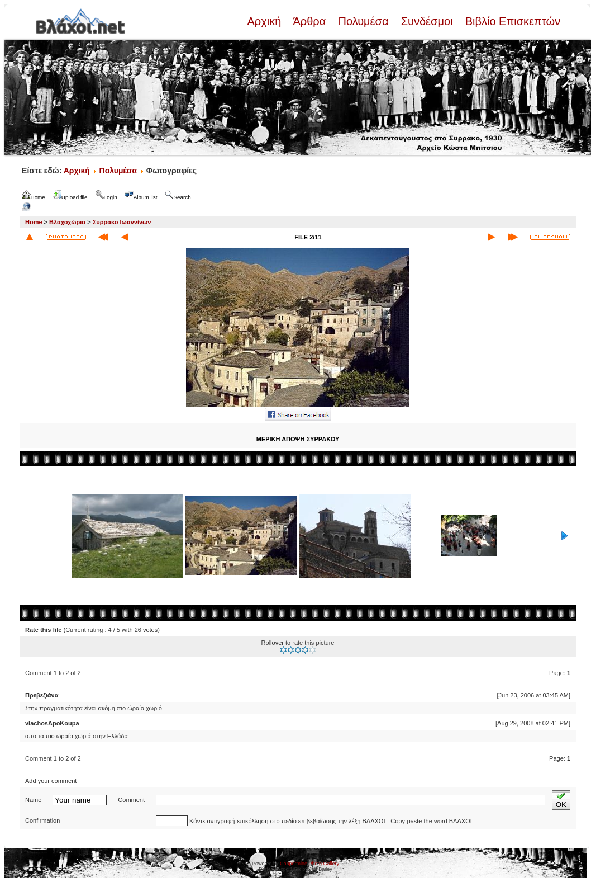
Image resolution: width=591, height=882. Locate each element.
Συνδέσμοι (427, 21)
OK (561, 800)
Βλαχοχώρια (67, 222)
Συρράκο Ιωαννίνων (122, 222)
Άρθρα (309, 21)
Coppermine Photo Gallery (309, 863)
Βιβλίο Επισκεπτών (511, 21)
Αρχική (265, 21)
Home (33, 222)
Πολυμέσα (363, 21)
